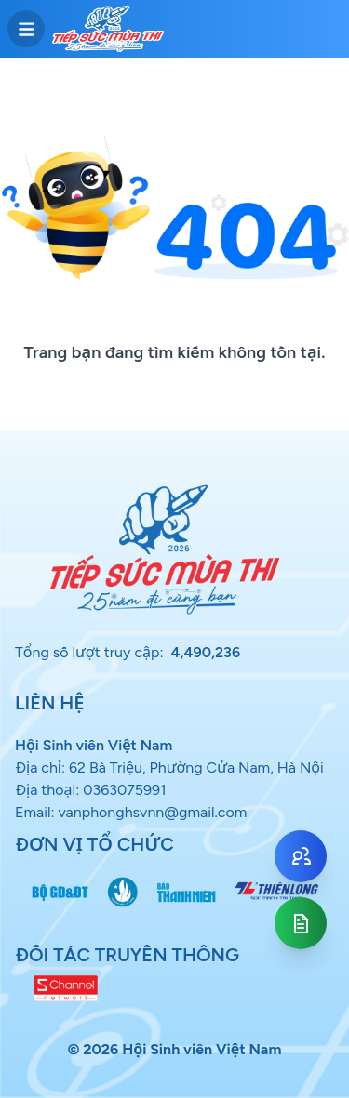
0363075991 (125, 790)
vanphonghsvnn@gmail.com (152, 812)
